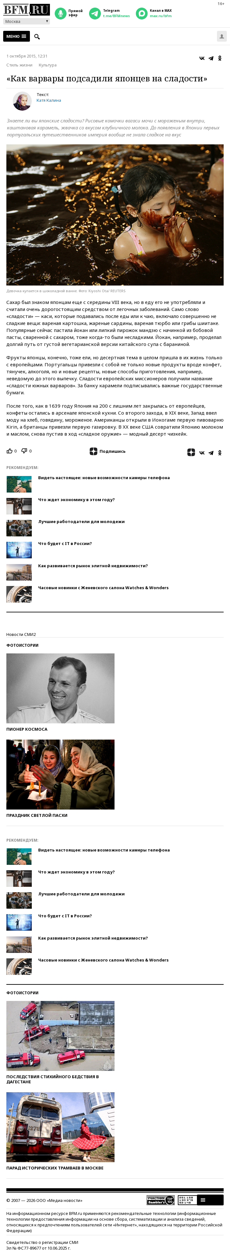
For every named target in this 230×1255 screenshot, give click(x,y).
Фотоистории (22, 645)
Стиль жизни (19, 64)
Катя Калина (49, 100)
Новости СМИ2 (21, 634)
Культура (48, 64)
